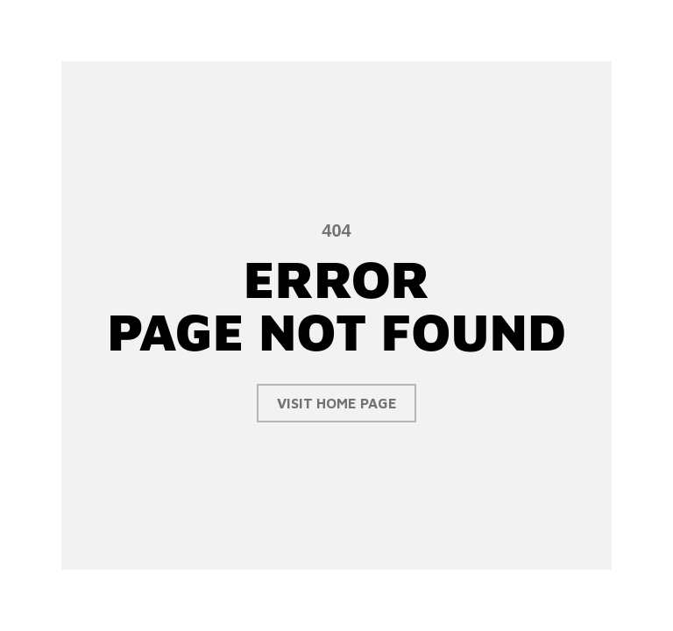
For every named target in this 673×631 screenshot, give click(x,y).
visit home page (337, 403)
